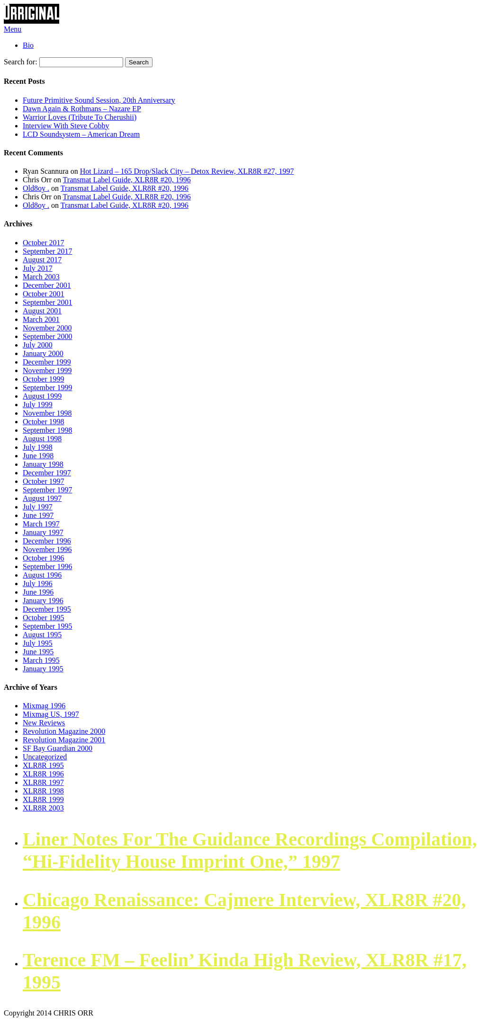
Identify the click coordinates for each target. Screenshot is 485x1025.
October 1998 (43, 422)
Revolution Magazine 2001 (64, 740)
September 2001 (47, 302)
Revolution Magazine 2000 (64, 731)
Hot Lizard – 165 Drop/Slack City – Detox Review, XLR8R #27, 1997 (187, 171)
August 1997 (42, 498)
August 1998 (42, 439)
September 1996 (47, 566)
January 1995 (43, 669)
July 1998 (38, 447)
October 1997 (43, 481)
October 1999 (43, 379)
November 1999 (47, 370)
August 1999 (42, 396)
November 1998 (47, 413)
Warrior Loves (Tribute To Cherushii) (79, 117)
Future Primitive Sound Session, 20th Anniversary (99, 100)
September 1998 (47, 430)
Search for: (20, 62)
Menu (12, 29)
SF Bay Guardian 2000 (57, 748)
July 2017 (38, 268)
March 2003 (41, 277)
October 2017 (43, 243)
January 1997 (43, 532)
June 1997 (38, 515)
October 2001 (43, 294)
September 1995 (47, 626)
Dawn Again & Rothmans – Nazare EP (82, 109)
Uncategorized (45, 757)
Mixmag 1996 (44, 706)
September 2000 (47, 336)
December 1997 (47, 473)
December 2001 (47, 285)
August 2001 (42, 311)
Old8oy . (36, 188)
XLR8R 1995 (43, 765)
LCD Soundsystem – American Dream (81, 134)
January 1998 (43, 464)
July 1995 (38, 643)
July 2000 (38, 345)
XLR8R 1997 (43, 782)
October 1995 (43, 618)
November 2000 (47, 328)
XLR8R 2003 (43, 808)
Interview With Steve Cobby (66, 126)
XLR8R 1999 (43, 799)
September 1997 (47, 490)
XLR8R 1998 (43, 791)
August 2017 (42, 260)
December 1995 (47, 609)
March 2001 (41, 319)
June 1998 (38, 456)
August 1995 (42, 635)
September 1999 (47, 387)
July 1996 (38, 583)
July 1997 (38, 507)
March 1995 (41, 660)
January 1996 (43, 601)
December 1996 (47, 541)
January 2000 (43, 353)
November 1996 (47, 549)
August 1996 (42, 575)
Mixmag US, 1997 (51, 714)
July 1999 (38, 405)
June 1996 (38, 592)
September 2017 (47, 251)
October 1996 (43, 558)
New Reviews (44, 723)
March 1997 (41, 524)
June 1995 (38, 652)
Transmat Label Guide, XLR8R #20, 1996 (127, 180)
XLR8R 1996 (43, 774)
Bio (28, 45)
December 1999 (47, 362)
